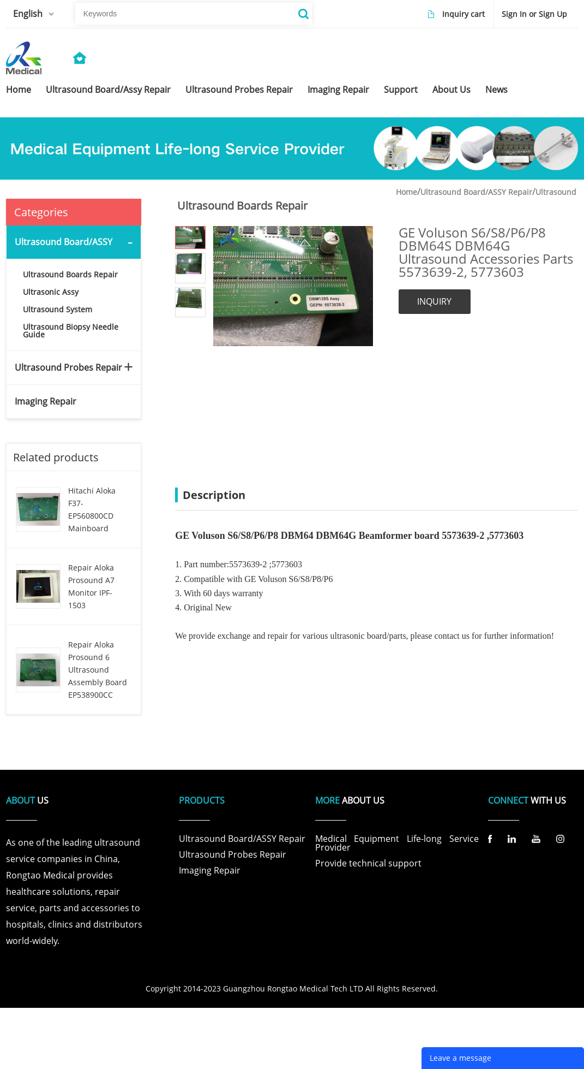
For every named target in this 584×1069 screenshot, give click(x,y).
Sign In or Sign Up (534, 14)
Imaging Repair (45, 401)
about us (451, 90)
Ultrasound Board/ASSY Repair (476, 192)
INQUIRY (434, 301)
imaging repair (338, 90)
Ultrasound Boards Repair (70, 274)
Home (406, 192)
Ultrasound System (57, 309)
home (18, 90)
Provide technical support (368, 863)
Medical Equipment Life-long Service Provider (397, 843)
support (401, 90)
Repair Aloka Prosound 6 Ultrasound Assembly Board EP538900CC (97, 669)
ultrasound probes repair (239, 90)
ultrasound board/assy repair (108, 90)
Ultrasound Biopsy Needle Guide (70, 331)
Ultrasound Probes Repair (68, 367)
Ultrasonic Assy (51, 292)
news (496, 90)
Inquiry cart (463, 14)
